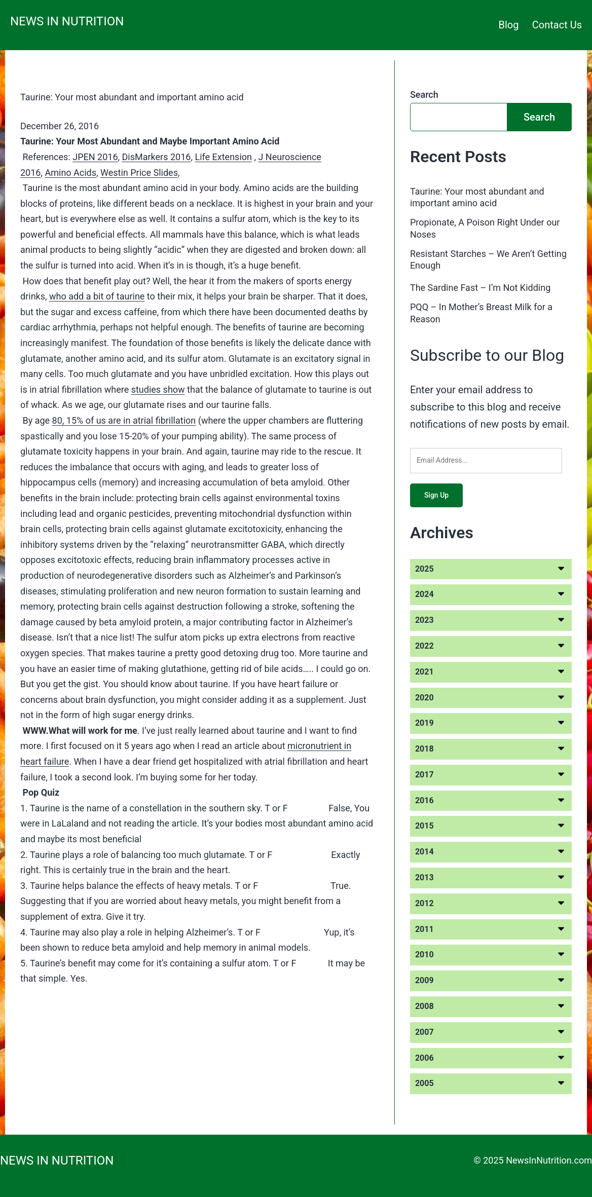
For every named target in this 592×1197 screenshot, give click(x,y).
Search (424, 94)
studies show (158, 389)
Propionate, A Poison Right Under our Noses (485, 228)
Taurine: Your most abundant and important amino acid (132, 97)
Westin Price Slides (139, 172)
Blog (509, 25)
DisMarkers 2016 (156, 157)
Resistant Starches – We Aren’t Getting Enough (488, 259)
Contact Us (557, 25)
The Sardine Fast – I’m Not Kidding (480, 287)
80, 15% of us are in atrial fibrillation (124, 420)
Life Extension (223, 157)
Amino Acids (70, 172)
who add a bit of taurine (96, 296)
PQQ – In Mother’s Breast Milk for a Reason (481, 313)
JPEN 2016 (95, 157)
